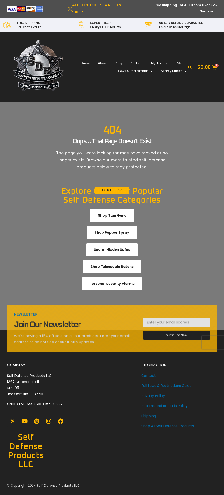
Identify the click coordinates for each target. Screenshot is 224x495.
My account (160, 63)
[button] (189, 67)
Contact (137, 63)
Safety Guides (174, 71)
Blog (119, 63)
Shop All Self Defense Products (167, 425)
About (102, 63)
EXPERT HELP (100, 23)
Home (85, 63)
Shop (180, 63)
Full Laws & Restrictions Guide (166, 385)
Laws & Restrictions (135, 71)
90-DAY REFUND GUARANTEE (181, 23)
